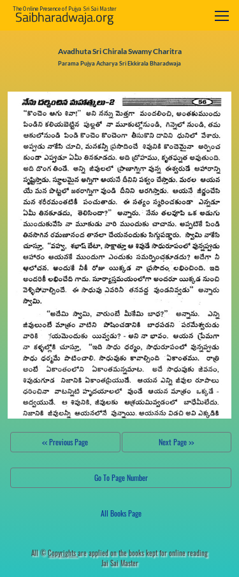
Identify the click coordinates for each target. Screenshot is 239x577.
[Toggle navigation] (222, 15)
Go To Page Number (121, 477)
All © (54, 553)
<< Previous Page (65, 441)
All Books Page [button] (121, 513)
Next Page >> (176, 441)
